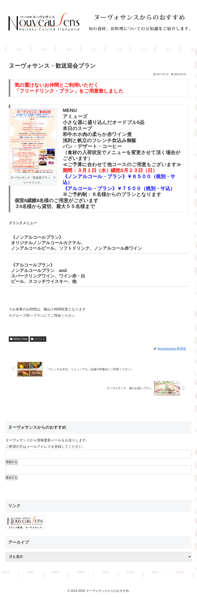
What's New (18, 339)
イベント (38, 339)
